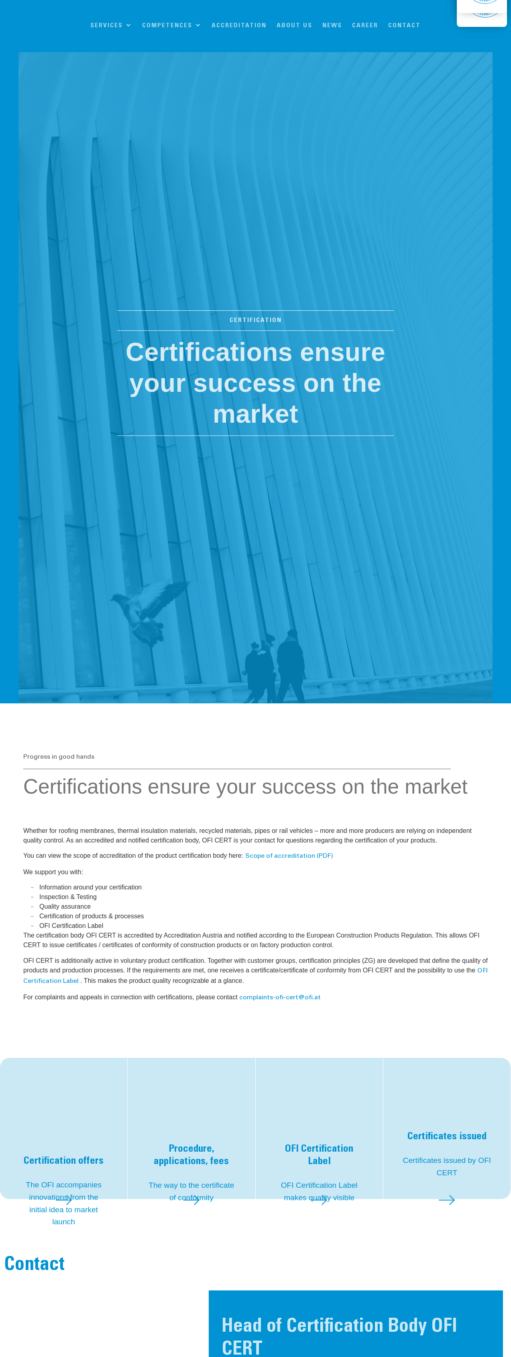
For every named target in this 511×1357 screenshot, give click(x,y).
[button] (111, 26)
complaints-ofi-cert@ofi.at (280, 997)
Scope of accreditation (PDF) (289, 856)
